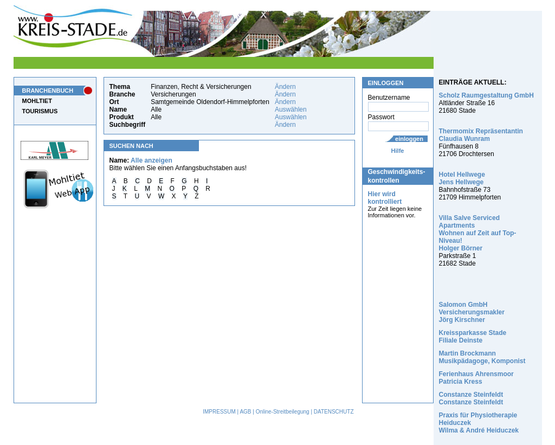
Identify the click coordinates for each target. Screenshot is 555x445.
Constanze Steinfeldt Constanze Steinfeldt (471, 398)
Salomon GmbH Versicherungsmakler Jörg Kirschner (472, 312)
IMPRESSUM (219, 412)
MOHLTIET (37, 101)
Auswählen (291, 109)
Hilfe (397, 150)
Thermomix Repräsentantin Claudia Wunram (481, 135)
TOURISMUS (40, 111)
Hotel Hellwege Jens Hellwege (462, 178)
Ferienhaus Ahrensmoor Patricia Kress (476, 377)
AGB (245, 412)
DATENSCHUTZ (334, 412)
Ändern (285, 87)
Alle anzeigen (151, 160)
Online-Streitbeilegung (282, 412)
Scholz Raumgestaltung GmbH (486, 95)
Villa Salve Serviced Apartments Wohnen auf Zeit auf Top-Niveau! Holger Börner (478, 233)
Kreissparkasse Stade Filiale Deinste (473, 336)
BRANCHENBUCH (48, 90)
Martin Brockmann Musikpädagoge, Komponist (482, 357)
